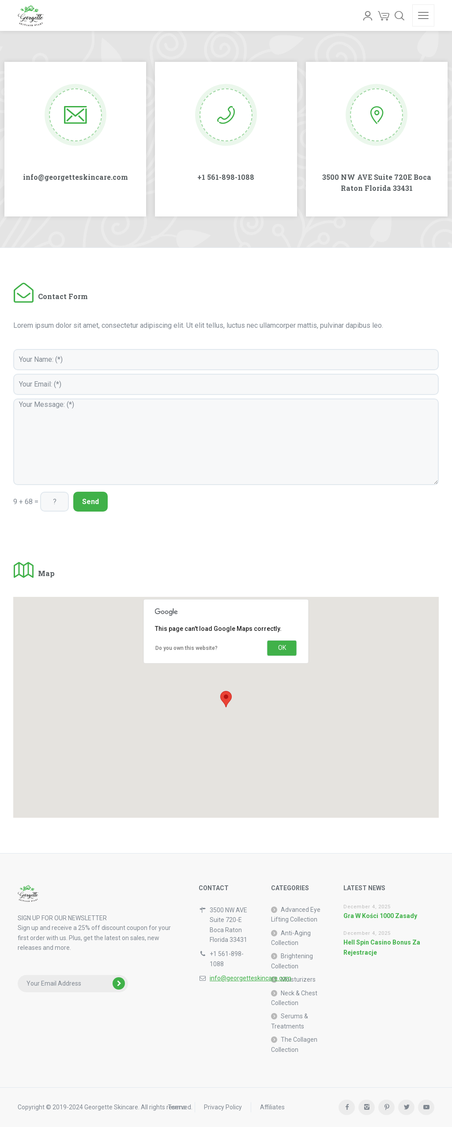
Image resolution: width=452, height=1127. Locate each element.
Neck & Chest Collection (294, 998)
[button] (226, 699)
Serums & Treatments (289, 1021)
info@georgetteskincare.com (250, 978)
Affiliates (272, 1107)
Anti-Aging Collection (291, 938)
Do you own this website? (186, 648)
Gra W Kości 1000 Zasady (380, 915)
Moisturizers (298, 979)
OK (282, 647)
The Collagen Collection (294, 1044)
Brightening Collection (292, 960)
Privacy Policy (223, 1107)
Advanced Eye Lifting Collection (295, 914)
